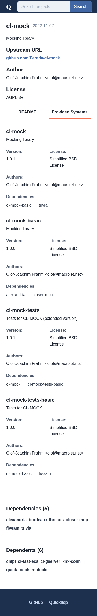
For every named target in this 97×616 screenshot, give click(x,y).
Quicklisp (58, 602)
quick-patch (17, 569)
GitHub (36, 602)
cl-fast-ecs (28, 561)
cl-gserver (51, 561)
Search (81, 6)
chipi (11, 561)
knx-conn (71, 561)
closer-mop (77, 520)
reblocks (40, 569)
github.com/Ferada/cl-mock (33, 58)
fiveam (12, 528)
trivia (26, 528)
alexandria (16, 520)
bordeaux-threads (46, 520)
